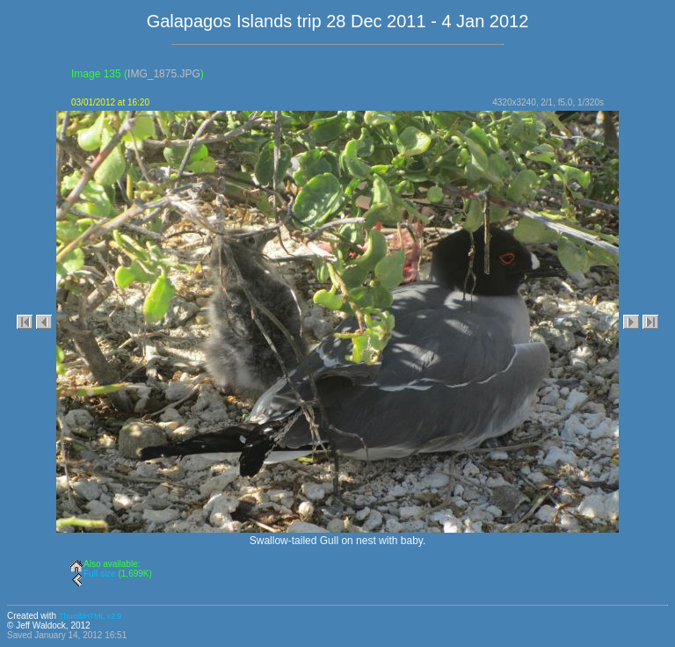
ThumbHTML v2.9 (90, 616)
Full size (99, 573)
